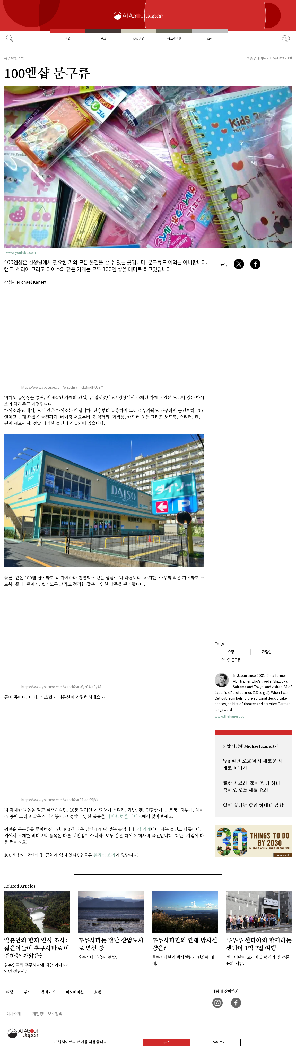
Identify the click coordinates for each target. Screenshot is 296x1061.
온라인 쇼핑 (104, 854)
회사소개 (13, 1014)
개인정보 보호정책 (47, 1014)
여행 (68, 38)
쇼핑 (210, 38)
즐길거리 (138, 38)
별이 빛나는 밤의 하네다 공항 (253, 805)
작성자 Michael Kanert (25, 282)
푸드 (103, 38)
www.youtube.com (21, 252)
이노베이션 (174, 38)
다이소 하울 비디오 (124, 816)
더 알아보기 (217, 1042)
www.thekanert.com (231, 716)
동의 (166, 1042)
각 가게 (144, 829)
